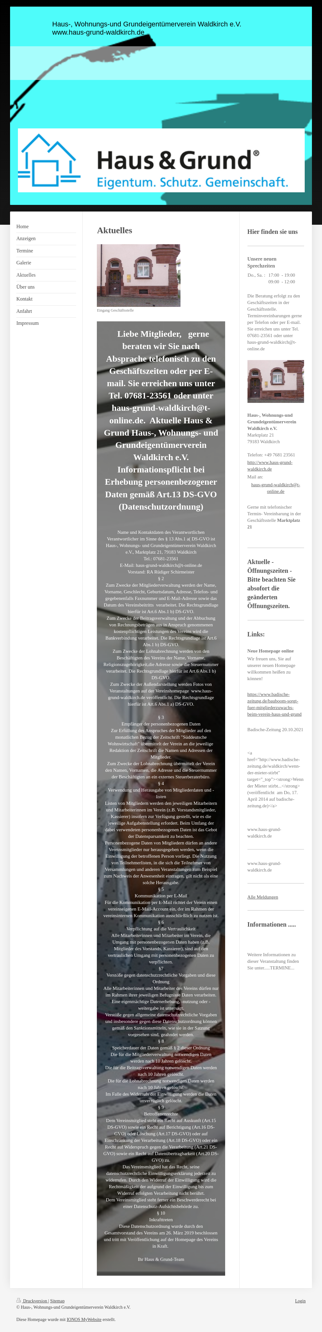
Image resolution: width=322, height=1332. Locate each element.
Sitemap (57, 1301)
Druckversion (32, 1301)
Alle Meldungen (262, 897)
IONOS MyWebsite (84, 1319)
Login (300, 1301)
